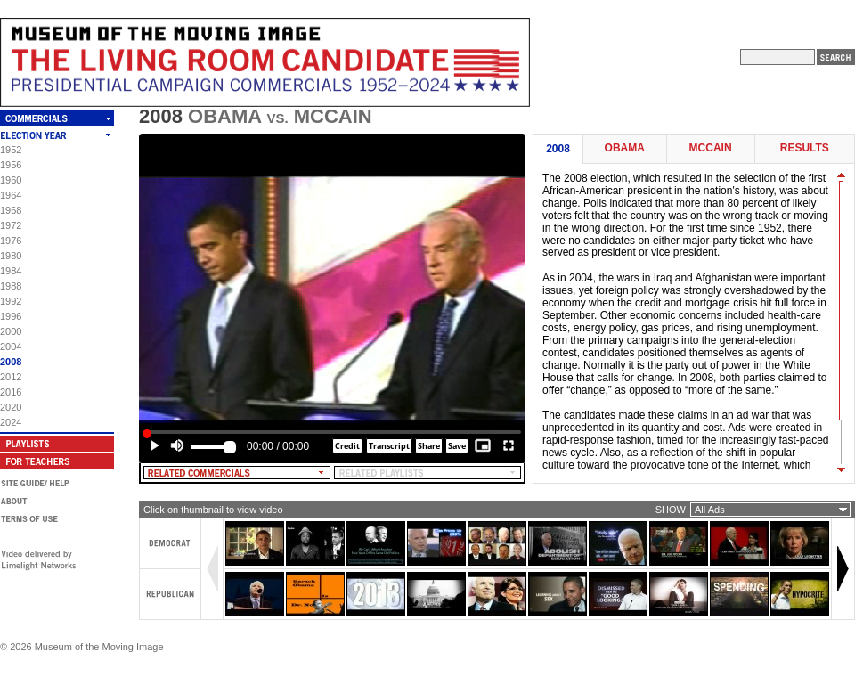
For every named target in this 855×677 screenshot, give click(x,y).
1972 (10, 225)
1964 (10, 195)
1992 (10, 301)
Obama (625, 148)
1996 (10, 316)
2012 (10, 376)
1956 (10, 164)
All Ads (710, 509)
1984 (10, 270)
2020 (10, 407)
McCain (710, 148)
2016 (10, 392)
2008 (10, 361)
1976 (10, 240)
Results (804, 148)
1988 (10, 286)
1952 (10, 149)
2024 (10, 422)
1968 (10, 210)
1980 (10, 255)
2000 (10, 331)
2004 (10, 346)
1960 (10, 180)
